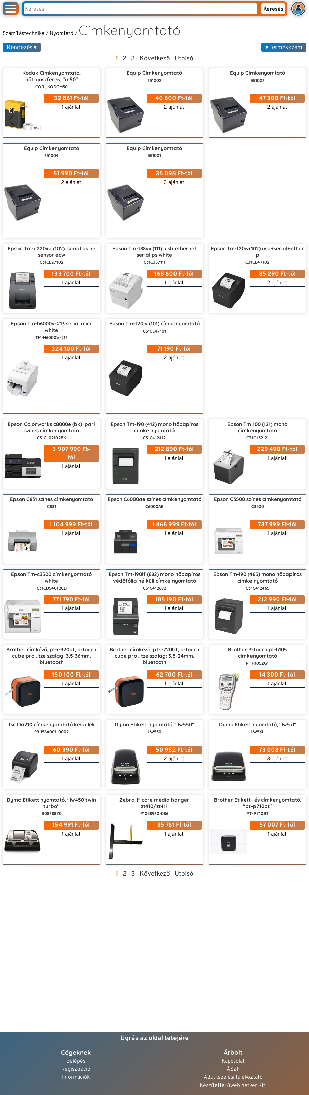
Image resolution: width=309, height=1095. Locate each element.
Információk (76, 1077)
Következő (155, 59)
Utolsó (184, 59)
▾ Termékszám (283, 48)
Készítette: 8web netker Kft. (233, 1086)
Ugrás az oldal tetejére (154, 1038)
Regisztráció (75, 1069)
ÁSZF (233, 1069)
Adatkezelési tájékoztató (233, 1077)
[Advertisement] (257, 191)
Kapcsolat (233, 1061)
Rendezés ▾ (22, 48)
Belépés (75, 1061)
